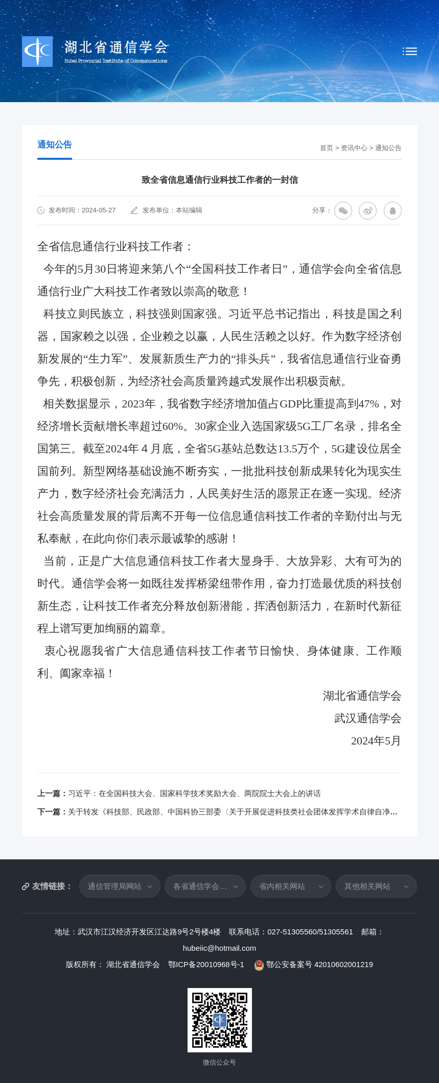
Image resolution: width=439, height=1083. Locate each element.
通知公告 (388, 148)
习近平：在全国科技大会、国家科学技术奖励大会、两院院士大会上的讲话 (194, 793)
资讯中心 (354, 148)
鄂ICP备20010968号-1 (206, 964)
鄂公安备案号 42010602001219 (314, 964)
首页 (326, 148)
